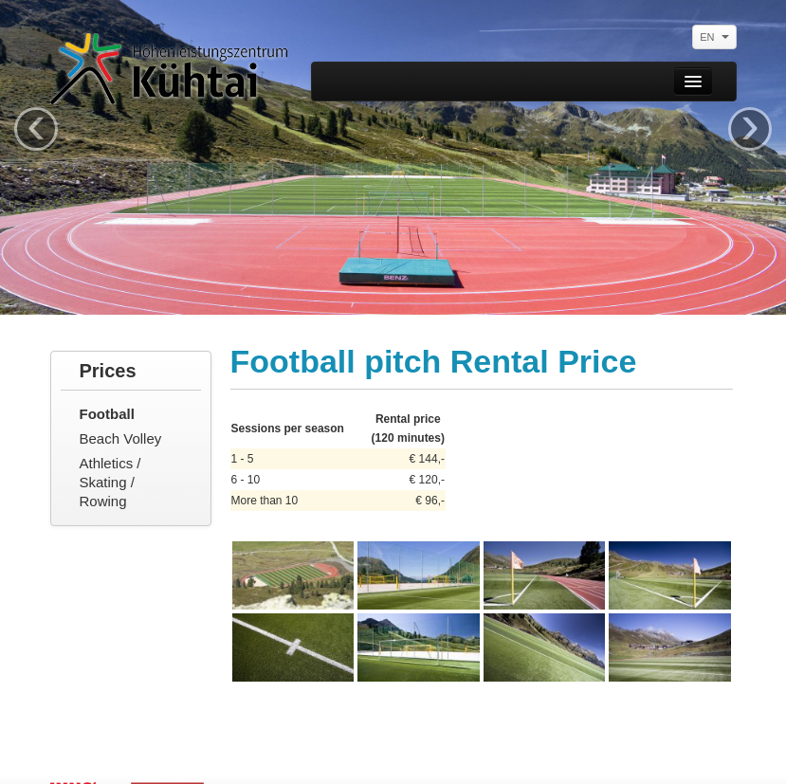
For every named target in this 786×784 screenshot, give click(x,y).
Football (107, 414)
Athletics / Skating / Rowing (110, 482)
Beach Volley (121, 438)
